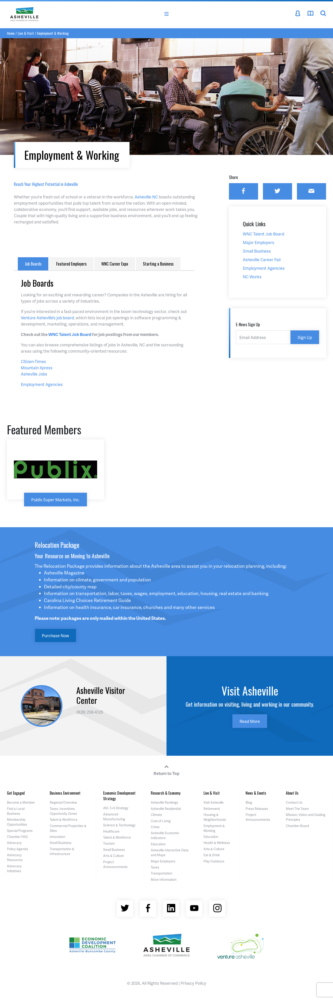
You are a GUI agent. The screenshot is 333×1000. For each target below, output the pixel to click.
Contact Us (294, 802)
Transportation (161, 873)
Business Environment (65, 793)
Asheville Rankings (164, 802)
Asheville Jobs (34, 374)
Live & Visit (26, 33)
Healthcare (111, 831)
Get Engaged (16, 793)
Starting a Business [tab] (158, 264)
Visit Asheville (214, 802)
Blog (249, 802)
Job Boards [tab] (33, 264)
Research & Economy (165, 793)
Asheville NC (146, 197)
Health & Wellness (217, 842)
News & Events (256, 793)
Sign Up (305, 337)
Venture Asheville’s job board (47, 317)
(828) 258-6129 (89, 712)
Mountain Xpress (36, 367)
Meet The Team (297, 808)
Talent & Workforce (63, 819)
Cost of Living (161, 821)
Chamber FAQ (17, 836)
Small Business (60, 842)
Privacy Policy (193, 983)
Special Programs (20, 830)
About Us (292, 793)
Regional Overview (63, 802)
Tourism (109, 843)
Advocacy (14, 842)
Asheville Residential (166, 808)
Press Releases (257, 808)
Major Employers (163, 861)
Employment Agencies (42, 384)
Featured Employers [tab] (71, 264)
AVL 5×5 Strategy (115, 808)
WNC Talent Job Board (69, 334)
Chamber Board (297, 826)
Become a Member (21, 802)
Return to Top (166, 769)
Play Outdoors (214, 861)
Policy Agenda (17, 849)
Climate (156, 814)
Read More (250, 721)
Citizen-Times (33, 361)
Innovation (57, 836)
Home (11, 33)
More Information (163, 879)
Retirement (212, 808)
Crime (155, 827)
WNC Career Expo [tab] (114, 264)
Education (158, 844)
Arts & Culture (113, 855)
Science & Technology (119, 825)
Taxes (155, 867)
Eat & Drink (212, 855)
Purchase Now (55, 635)
